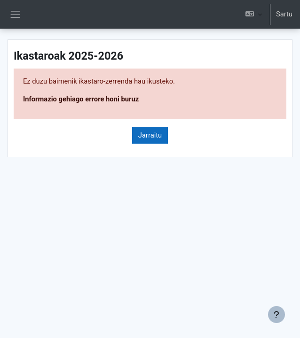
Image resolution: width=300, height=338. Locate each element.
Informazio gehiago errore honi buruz (81, 99)
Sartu (284, 14)
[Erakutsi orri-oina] (276, 314)
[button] (253, 14)
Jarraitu (150, 135)
